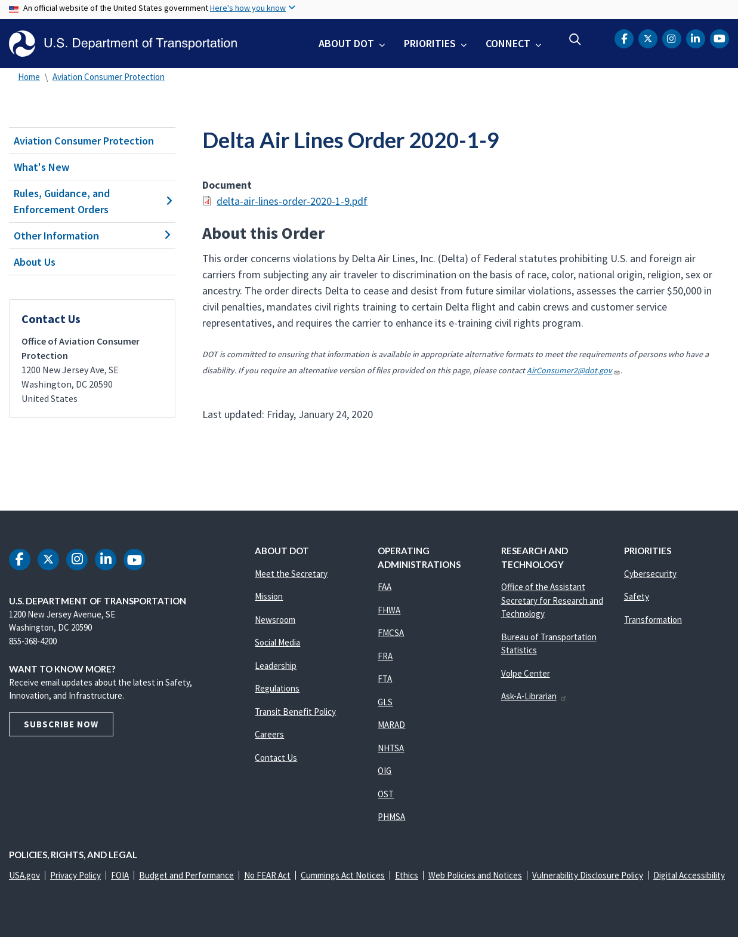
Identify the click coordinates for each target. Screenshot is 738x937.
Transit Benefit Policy (295, 711)
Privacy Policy (75, 875)
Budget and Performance (186, 875)
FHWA (389, 610)
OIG (384, 770)
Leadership (276, 665)
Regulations (277, 688)
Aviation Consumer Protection (109, 76)
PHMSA (391, 816)
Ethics (406, 875)
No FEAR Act (267, 875)
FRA (385, 656)
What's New (42, 167)
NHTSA (391, 748)
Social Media (277, 642)
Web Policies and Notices (475, 875)
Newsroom (275, 619)
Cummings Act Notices (343, 875)
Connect (508, 43)
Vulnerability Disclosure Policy (587, 875)
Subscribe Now (61, 724)
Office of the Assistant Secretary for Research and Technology (552, 600)
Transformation (653, 619)
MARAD (391, 724)
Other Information (92, 235)
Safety (636, 596)
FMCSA (391, 632)
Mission (269, 596)
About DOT (346, 43)
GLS (385, 702)
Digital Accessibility (689, 875)
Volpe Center (525, 673)
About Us (34, 262)
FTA (385, 678)
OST (386, 794)
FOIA (120, 875)
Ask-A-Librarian (534, 696)
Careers (269, 734)
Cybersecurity (650, 573)
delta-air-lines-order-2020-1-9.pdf (292, 201)
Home (29, 76)
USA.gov (24, 875)
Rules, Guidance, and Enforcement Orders (92, 201)
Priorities (430, 43)
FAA (384, 586)
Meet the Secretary (291, 573)
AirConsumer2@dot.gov (573, 370)
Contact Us (276, 757)
